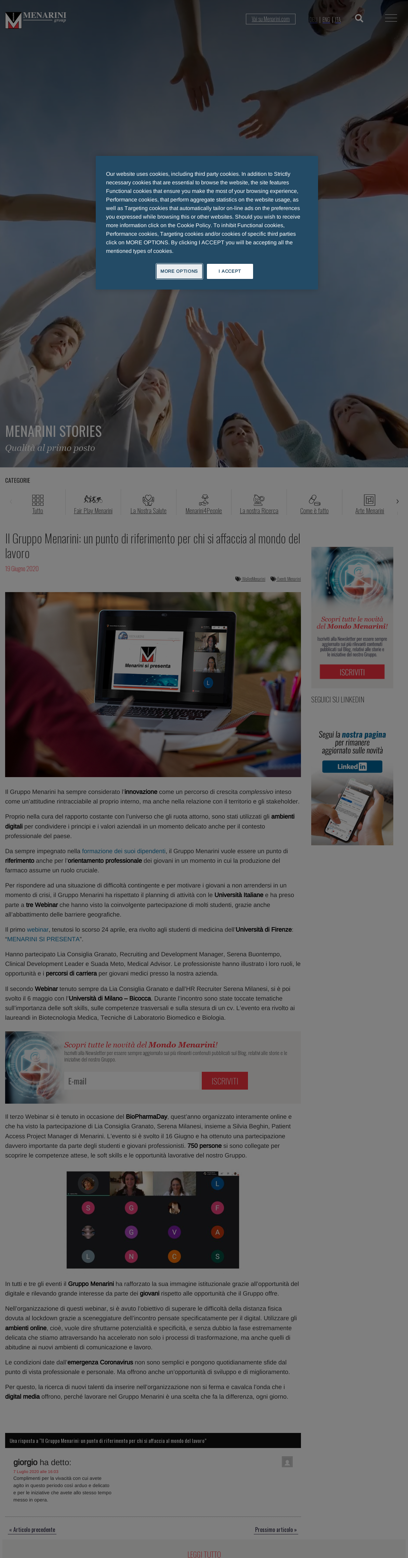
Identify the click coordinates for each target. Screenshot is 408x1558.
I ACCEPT (230, 271)
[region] (207, 223)
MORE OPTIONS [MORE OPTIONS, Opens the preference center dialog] (179, 271)
